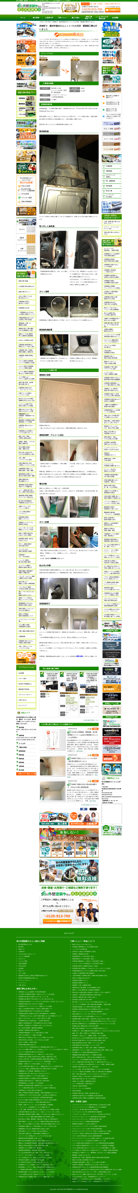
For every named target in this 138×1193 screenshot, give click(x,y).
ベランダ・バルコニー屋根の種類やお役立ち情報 (26, 577)
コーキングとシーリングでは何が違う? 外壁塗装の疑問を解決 (35, 1097)
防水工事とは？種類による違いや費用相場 (26, 582)
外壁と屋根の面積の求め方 (26, 631)
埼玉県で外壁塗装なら (25, 684)
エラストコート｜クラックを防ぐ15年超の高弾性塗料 (87, 1128)
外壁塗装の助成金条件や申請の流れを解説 (111, 260)
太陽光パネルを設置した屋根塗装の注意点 (111, 491)
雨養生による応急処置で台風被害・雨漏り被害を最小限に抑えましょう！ (38, 1143)
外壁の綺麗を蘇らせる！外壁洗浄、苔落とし (111, 481)
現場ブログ (21, 949)
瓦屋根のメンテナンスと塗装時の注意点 (26, 523)
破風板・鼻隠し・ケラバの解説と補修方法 (26, 442)
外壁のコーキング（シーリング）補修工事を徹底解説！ (87, 1011)
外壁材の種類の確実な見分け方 (108, 330)
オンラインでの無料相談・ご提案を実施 (111, 249)
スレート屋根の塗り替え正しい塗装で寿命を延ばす (26, 491)
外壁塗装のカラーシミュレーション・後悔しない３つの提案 (35, 1006)
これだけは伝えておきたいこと (27, 954)
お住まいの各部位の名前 (26, 340)
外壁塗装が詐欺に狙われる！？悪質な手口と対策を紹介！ (34, 1080)
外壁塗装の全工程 (24, 308)
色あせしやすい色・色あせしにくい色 (112, 110)
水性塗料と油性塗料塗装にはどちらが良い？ (111, 443)
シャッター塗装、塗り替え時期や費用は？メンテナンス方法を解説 (90, 1069)
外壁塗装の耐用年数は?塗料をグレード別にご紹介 (26, 345)
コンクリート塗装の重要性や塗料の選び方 (25, 566)
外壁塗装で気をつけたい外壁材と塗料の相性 (26, 641)
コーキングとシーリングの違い (26, 620)
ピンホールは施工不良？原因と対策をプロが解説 (26, 404)
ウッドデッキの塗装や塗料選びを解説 (25, 550)
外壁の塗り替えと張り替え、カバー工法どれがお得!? (111, 325)
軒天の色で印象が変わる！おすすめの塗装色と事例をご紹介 (89, 1040)
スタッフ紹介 (23, 678)
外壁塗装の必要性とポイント (80, 980)
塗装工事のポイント (25, 292)
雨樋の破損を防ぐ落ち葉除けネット (24, 480)
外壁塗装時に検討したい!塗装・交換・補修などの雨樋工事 (88, 1047)
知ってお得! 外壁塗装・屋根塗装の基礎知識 (30, 1028)
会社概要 (115, 18)
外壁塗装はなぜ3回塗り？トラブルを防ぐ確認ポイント (33, 1076)
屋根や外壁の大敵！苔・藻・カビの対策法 (110, 486)
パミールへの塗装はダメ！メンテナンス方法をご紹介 (112, 502)
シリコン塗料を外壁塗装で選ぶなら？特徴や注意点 (26, 372)
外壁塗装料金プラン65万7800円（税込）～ (84, 956)
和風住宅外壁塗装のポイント (110, 454)
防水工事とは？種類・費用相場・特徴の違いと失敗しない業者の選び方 (38, 1119)
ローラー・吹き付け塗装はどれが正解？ (110, 470)
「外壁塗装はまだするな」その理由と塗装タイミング (26, 313)
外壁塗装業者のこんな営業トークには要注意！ (112, 411)
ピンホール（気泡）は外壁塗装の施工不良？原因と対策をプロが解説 (37, 1068)
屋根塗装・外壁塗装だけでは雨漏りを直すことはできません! (35, 1025)
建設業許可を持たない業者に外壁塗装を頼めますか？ (33, 975)
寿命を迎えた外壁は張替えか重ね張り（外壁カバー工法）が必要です (91, 992)
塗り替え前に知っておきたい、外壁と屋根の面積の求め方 (34, 1102)
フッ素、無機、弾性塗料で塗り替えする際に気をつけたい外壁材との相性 (38, 1109)
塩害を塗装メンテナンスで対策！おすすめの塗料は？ (33, 1131)
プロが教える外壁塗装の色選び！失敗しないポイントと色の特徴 (36, 994)
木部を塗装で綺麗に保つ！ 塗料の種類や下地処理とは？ (34, 1133)
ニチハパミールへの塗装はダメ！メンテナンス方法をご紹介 (35, 1136)
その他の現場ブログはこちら (89, 805)
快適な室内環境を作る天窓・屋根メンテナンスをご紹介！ (88, 1043)
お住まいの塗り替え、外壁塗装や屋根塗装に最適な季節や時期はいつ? (37, 1059)
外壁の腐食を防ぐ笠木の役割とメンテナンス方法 (26, 464)
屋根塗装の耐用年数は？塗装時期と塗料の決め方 (111, 540)
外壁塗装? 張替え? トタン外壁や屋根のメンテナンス (86, 1016)
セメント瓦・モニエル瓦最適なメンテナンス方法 (26, 528)
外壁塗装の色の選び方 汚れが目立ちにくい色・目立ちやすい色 (35, 999)
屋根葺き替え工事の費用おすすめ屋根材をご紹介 (26, 329)
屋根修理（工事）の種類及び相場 (25, 324)
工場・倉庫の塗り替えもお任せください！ (112, 222)
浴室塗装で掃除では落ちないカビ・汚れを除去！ (85, 1066)
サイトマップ (23, 705)
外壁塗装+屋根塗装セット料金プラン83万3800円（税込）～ (89, 961)
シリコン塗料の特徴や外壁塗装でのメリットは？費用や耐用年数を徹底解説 (93, 1143)
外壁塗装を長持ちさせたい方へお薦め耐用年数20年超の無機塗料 (90, 1167)
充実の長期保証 (22, 963)
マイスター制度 (22, 961)
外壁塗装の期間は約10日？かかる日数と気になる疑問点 (33, 1011)
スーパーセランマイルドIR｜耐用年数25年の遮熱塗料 (87, 1112)
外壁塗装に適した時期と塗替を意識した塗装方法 (26, 351)
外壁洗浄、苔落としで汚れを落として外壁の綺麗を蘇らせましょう (90, 1076)
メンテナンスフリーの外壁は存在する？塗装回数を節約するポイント (37, 1047)
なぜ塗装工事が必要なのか (26, 286)
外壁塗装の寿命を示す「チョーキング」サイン (26, 388)
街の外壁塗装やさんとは (25, 944)
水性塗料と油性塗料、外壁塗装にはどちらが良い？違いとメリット (90, 1164)
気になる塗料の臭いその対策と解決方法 (110, 314)
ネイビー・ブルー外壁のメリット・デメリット (111, 551)
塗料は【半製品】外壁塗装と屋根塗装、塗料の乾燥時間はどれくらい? (37, 1092)
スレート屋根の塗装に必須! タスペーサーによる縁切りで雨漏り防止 (37, 1088)
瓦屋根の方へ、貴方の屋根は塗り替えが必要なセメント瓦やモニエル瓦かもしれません (96, 1031)
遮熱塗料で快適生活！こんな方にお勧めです (84, 1124)
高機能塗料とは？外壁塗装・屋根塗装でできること (26, 415)
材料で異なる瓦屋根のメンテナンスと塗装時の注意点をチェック (90, 1028)
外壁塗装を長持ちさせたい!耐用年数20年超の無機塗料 (112, 378)
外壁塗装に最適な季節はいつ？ (26, 356)
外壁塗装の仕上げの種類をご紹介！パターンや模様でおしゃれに (36, 1176)
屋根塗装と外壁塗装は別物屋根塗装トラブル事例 (26, 421)
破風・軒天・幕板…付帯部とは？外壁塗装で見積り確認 (87, 1033)
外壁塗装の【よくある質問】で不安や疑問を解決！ (32, 992)
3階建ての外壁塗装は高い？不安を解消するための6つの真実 (35, 1023)
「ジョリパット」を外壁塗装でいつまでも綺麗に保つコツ (34, 1107)
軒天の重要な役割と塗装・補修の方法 (25, 448)
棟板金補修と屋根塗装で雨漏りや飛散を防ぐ (26, 571)
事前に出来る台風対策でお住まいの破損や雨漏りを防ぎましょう (36, 1140)
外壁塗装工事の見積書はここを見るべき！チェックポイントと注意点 (91, 968)
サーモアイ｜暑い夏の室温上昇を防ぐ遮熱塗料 (85, 1109)
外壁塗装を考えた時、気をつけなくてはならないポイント (34, 1073)
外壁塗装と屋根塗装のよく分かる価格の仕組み (85, 946)
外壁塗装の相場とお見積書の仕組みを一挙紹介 (85, 966)
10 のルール (21, 958)
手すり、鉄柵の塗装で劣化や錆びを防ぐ (25, 545)
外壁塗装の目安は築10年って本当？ (24, 302)
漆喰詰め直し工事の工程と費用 (110, 459)
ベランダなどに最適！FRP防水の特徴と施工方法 (26, 588)
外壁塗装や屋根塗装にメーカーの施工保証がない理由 (112, 384)
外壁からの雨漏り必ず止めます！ (81, 978)
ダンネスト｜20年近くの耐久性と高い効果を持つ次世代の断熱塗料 (90, 1133)
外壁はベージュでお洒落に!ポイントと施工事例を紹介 (112, 572)
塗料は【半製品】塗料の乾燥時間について (26, 615)
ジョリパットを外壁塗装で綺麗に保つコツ (112, 464)
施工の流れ (76, 18)
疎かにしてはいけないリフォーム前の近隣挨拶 (111, 308)
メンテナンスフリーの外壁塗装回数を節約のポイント (112, 335)
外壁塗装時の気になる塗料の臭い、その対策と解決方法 (33, 1020)
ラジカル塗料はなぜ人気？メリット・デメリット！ (112, 610)
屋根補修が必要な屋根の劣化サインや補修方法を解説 (87, 1055)
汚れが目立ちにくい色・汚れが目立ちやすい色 (113, 103)
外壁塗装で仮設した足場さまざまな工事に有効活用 (112, 394)
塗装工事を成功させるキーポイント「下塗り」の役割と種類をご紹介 (91, 1172)
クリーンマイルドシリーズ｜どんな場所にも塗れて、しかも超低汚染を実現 (93, 1138)
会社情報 (20, 968)
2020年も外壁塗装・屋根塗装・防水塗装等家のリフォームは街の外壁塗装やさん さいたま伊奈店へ (83, 734)
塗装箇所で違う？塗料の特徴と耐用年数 (110, 357)
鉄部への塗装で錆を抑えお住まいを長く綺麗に (26, 534)
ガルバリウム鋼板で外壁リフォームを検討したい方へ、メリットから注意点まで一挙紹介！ (43, 1049)
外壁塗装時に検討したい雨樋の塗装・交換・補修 (26, 469)
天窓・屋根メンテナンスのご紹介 (25, 458)
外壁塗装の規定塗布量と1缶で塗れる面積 (111, 475)
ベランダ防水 (26, 114)
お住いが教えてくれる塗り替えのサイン (25, 297)
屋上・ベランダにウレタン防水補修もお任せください (26, 593)
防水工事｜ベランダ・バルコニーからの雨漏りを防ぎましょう (89, 1002)
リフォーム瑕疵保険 (24, 956)
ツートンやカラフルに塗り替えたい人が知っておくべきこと (113, 116)
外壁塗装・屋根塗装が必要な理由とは (28, 1030)
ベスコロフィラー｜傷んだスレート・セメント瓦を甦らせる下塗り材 (91, 1114)
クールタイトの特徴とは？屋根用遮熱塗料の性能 (112, 604)
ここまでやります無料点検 (102, 18)
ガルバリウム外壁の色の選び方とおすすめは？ (31, 1052)
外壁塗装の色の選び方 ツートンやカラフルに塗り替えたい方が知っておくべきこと (41, 1001)
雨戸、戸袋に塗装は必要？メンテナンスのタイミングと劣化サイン (90, 1074)
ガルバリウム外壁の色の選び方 (110, 346)
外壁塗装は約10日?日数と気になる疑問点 (110, 303)
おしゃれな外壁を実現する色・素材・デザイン (112, 545)
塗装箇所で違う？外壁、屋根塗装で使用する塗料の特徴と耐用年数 (90, 1157)
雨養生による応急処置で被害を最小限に (111, 524)
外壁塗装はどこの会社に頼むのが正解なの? (30, 1090)
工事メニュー (62, 18)
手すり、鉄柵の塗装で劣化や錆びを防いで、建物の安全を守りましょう (92, 1062)
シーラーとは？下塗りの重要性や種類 (110, 373)
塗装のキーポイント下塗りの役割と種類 (110, 362)
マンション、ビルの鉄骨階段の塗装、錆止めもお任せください (89, 1059)
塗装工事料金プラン (89, 18)
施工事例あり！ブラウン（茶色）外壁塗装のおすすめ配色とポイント (37, 1167)
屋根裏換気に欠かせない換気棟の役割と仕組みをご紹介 (33, 1128)
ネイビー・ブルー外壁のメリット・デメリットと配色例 (33, 1155)
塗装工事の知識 (23, 281)
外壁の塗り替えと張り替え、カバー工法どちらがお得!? (33, 1040)
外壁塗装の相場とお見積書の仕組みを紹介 (111, 281)
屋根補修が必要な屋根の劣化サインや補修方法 (26, 485)
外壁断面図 (22, 636)
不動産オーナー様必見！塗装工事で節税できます (111, 389)
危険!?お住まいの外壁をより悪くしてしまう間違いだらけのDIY (36, 1037)
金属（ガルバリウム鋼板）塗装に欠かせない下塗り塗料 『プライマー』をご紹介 (94, 1174)
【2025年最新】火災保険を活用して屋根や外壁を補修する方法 (89, 975)
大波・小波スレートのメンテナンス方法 (25, 647)
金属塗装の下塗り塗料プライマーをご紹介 (110, 368)
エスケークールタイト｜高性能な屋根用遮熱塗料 (85, 1121)
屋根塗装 (26, 103)
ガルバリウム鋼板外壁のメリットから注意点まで (111, 341)
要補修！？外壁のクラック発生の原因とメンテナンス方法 (34, 1064)
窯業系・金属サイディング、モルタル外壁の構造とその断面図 (35, 1104)
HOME (42, 22)
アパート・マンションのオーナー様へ (111, 227)
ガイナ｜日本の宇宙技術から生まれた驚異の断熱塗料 (87, 1136)
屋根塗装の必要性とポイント (80, 982)
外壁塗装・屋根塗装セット (26, 109)
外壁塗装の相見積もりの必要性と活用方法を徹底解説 (33, 1078)
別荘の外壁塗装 (76, 1090)
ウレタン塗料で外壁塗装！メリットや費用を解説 (26, 367)
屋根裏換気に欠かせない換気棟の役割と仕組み (26, 604)
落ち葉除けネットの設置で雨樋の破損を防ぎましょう (87, 1052)
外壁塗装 (26, 98)
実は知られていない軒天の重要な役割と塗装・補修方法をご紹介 (90, 1038)
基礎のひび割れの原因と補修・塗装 (109, 529)
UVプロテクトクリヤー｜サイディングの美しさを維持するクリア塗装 (91, 1131)
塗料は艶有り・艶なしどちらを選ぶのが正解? (111, 438)
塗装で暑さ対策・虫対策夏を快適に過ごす (26, 383)
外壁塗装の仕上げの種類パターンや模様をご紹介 (111, 594)
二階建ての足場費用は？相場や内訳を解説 (111, 405)
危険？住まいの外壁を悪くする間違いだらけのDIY (112, 416)
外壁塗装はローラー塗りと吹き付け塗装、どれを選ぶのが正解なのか (37, 1095)
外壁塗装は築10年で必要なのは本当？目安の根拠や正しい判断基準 (37, 1013)
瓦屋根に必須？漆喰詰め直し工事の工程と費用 (85, 1026)
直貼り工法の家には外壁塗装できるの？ (110, 432)
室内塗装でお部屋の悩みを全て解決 (82, 999)
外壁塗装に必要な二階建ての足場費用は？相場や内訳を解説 (89, 1098)
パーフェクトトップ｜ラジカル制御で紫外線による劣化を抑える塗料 (91, 1104)
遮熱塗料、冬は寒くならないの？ (81, 1155)
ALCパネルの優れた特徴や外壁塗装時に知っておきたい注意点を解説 (37, 1100)
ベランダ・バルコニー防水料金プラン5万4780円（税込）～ (88, 963)
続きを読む (80, 751)
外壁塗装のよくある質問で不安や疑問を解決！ (112, 254)
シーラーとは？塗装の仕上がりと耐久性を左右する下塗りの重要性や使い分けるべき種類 (97, 1169)
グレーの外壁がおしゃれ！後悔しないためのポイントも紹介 (35, 1157)
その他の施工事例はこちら (91, 720)
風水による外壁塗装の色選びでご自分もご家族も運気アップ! (35, 1008)
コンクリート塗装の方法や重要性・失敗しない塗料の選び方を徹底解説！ (92, 1071)
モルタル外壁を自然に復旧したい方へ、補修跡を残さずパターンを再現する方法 (40, 1066)
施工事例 (36, 18)
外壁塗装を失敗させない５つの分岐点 (111, 265)
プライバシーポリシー (25, 694)
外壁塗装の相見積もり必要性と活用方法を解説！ (112, 276)
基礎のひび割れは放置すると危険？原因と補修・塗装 (33, 1145)
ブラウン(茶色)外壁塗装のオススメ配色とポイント (112, 578)
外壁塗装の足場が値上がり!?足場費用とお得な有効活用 (87, 1095)
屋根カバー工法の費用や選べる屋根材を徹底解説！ (86, 990)
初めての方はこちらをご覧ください (82, 944)
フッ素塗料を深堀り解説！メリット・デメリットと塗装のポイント (36, 1169)
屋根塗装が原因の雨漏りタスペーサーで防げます (26, 496)
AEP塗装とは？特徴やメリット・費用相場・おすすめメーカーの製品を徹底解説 (94, 1152)
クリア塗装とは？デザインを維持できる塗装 (26, 378)
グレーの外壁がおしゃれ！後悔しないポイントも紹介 (112, 556)
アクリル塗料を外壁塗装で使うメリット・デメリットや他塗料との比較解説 (93, 1145)
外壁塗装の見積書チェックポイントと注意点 (112, 287)
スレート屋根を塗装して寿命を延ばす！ (83, 1083)
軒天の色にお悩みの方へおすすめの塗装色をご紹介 (26, 453)
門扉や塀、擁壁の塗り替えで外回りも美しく (84, 997)
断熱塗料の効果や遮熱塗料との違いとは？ (111, 508)
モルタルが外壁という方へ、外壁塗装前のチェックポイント (89, 1176)
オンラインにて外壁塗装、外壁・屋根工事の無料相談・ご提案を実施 (91, 1004)
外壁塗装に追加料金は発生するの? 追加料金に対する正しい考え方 (90, 1009)
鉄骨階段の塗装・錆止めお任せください (26, 539)
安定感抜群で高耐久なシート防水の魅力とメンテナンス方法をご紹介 (37, 1126)
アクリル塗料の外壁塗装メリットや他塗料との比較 (26, 361)
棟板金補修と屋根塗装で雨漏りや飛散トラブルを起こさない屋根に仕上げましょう (41, 1114)
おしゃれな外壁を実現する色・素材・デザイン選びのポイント (35, 1152)
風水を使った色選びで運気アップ (112, 96)
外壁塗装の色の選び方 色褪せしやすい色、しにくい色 (33, 996)
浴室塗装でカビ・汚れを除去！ (25, 555)
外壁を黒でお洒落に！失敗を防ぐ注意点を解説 (111, 561)
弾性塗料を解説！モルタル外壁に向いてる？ (112, 588)
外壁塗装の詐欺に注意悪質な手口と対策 (110, 297)
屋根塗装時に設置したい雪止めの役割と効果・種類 (26, 475)
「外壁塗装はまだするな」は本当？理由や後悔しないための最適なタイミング (40, 1016)
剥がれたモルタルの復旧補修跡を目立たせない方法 (26, 399)
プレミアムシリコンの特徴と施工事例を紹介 (110, 599)
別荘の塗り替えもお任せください (112, 233)
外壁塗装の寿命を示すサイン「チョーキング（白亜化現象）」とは (36, 1061)
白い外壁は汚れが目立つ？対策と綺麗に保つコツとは (112, 567)
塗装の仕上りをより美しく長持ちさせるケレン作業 (26, 410)
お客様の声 (49, 18)
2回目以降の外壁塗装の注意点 (109, 351)
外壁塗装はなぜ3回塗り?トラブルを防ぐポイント (26, 431)
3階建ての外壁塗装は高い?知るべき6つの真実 (112, 319)
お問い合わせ (23, 700)
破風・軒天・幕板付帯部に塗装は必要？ (25, 437)
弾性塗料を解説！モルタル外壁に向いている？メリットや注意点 (36, 1172)
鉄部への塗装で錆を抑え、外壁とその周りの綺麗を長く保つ (89, 1057)
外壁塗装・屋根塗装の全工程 (80, 954)
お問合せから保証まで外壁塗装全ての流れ (84, 951)
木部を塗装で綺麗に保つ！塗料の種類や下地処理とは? (112, 497)
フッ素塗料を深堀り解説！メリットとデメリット (112, 583)
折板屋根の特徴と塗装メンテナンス (24, 518)
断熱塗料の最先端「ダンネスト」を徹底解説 (112, 513)
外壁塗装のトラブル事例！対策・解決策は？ (112, 534)
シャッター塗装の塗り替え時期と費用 (25, 561)
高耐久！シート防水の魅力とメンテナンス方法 (26, 598)
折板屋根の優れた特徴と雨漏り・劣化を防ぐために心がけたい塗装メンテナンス (94, 1019)
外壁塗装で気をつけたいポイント (26, 426)
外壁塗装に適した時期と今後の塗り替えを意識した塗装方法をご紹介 (37, 1056)
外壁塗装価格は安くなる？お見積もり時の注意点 (26, 318)
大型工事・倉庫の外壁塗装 (79, 1086)
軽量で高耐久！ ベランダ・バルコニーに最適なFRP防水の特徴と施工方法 (38, 1121)
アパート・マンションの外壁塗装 (81, 1088)
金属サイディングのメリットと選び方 (25, 507)
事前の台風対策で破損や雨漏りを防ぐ (110, 518)
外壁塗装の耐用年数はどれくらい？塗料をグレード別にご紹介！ (36, 1054)
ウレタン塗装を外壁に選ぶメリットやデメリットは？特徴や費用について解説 (93, 1148)
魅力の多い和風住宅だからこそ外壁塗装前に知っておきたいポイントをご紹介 (93, 1023)
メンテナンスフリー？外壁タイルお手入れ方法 (111, 448)
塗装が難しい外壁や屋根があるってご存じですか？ (112, 421)
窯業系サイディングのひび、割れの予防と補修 (111, 427)
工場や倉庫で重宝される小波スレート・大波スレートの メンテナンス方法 (38, 1112)
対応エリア (21, 970)
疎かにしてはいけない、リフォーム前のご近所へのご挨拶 (34, 1018)
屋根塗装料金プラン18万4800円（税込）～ (84, 958)
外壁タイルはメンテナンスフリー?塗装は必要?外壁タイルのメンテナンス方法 (94, 1021)
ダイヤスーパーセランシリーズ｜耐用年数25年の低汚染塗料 (89, 1116)
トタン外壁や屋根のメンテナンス (25, 512)
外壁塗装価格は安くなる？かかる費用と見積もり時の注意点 (89, 970)
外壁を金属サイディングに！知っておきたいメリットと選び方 (89, 1014)
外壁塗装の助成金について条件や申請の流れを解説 (86, 1006)
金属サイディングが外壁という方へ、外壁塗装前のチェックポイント (91, 1181)
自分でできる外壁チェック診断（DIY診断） (30, 1035)
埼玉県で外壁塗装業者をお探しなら (28, 978)
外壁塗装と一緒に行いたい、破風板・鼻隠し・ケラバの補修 (89, 1035)
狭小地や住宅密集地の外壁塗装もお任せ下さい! (26, 501)
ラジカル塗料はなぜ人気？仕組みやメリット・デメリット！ (35, 1174)
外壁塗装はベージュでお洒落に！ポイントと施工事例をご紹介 (35, 1164)
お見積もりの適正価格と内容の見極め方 (111, 292)
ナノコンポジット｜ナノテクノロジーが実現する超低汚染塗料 (89, 1126)
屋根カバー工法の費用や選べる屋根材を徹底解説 (26, 334)
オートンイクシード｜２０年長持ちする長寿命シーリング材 (89, 1140)
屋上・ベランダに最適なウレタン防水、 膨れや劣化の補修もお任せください (39, 1124)
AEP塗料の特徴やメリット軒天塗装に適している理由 (112, 615)
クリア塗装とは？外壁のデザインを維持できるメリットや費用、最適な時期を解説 (95, 1150)
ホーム (22, 18)
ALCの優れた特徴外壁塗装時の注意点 (25, 625)
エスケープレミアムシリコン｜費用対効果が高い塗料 (87, 1119)
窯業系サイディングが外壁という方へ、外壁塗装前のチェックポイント (92, 1179)
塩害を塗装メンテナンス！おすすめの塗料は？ (26, 609)
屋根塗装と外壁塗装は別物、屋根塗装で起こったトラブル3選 (35, 1085)
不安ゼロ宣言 (22, 966)
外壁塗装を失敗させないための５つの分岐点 (30, 1004)
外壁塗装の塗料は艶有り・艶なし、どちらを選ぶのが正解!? (88, 1162)
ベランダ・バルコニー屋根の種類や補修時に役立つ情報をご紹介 (36, 1116)
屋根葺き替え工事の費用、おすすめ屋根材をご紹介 (86, 987)
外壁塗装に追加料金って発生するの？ (110, 271)
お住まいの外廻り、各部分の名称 (27, 1042)
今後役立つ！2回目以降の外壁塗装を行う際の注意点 (86, 994)
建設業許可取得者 (24, 689)
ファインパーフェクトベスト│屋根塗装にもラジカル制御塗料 (89, 1107)
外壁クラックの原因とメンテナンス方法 (25, 394)
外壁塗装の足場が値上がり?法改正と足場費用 (112, 400)
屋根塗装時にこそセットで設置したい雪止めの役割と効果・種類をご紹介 (92, 1050)
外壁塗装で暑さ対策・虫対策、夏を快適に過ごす (85, 1093)
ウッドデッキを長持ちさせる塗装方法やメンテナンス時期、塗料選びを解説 (93, 1064)
